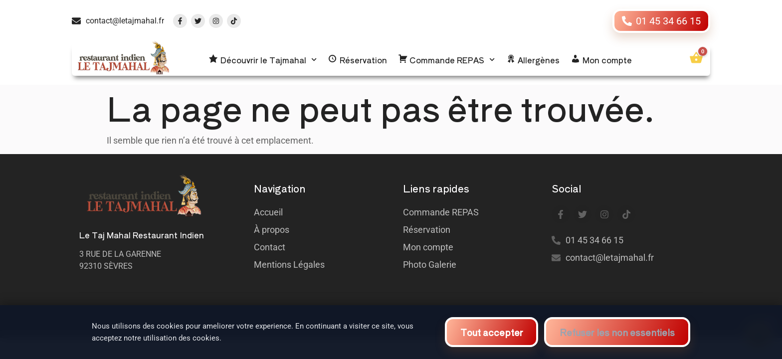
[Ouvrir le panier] (696, 58)
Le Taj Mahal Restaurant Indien (141, 235)
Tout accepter (491, 331)
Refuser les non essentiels (617, 331)
